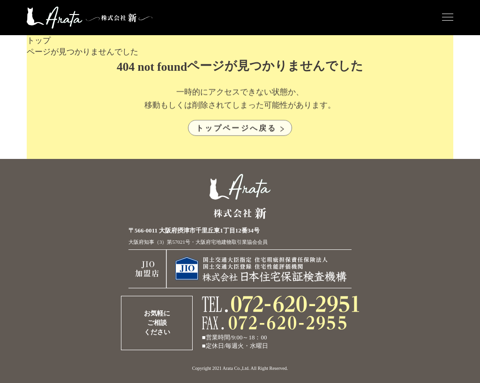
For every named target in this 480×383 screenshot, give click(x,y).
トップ (39, 40)
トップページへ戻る (236, 130)
